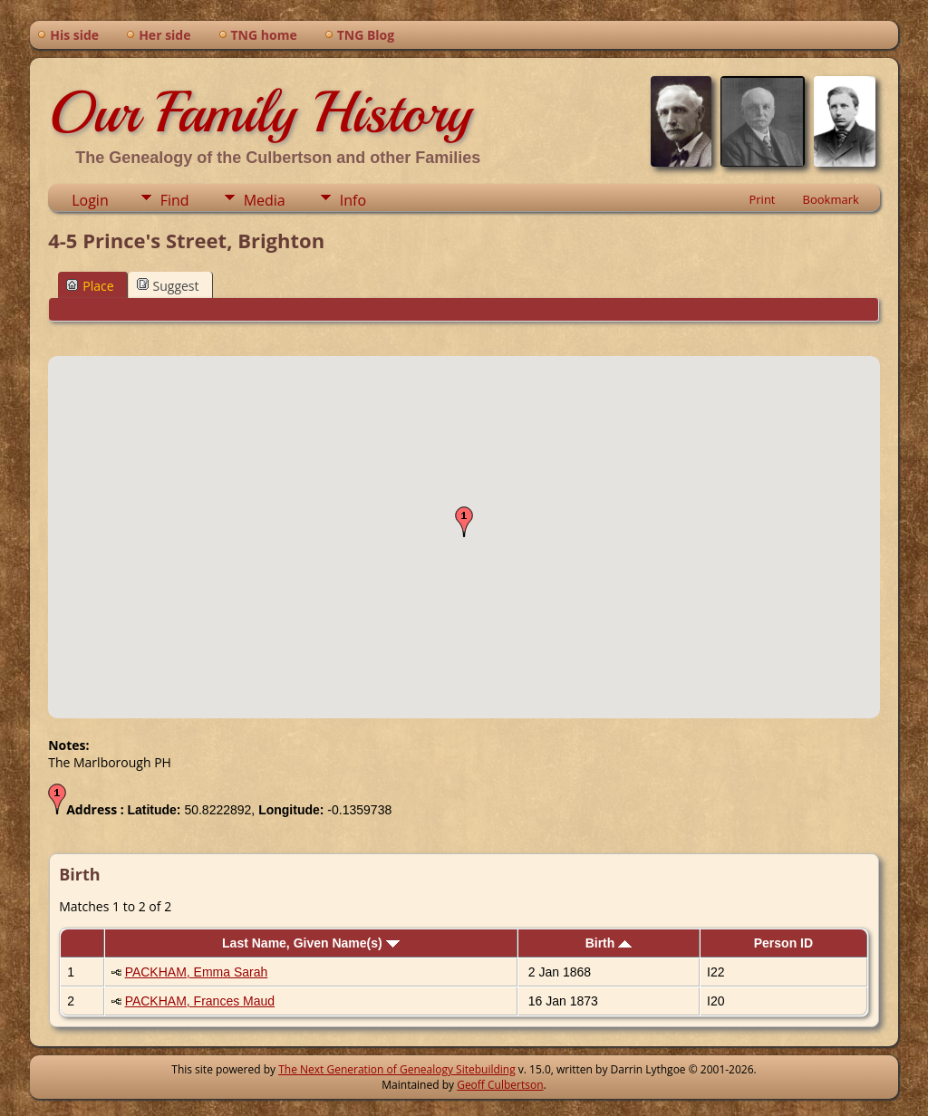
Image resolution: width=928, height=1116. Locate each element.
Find (174, 200)
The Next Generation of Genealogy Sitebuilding (397, 1069)
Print (762, 199)
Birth (609, 943)
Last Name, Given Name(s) (311, 943)
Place (89, 285)
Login (90, 200)
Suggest (168, 285)
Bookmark (831, 199)
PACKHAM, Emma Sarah (196, 972)
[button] (464, 521)
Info (353, 200)
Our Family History (259, 112)
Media (264, 200)
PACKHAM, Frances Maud (200, 1001)
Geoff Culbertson (500, 1084)
